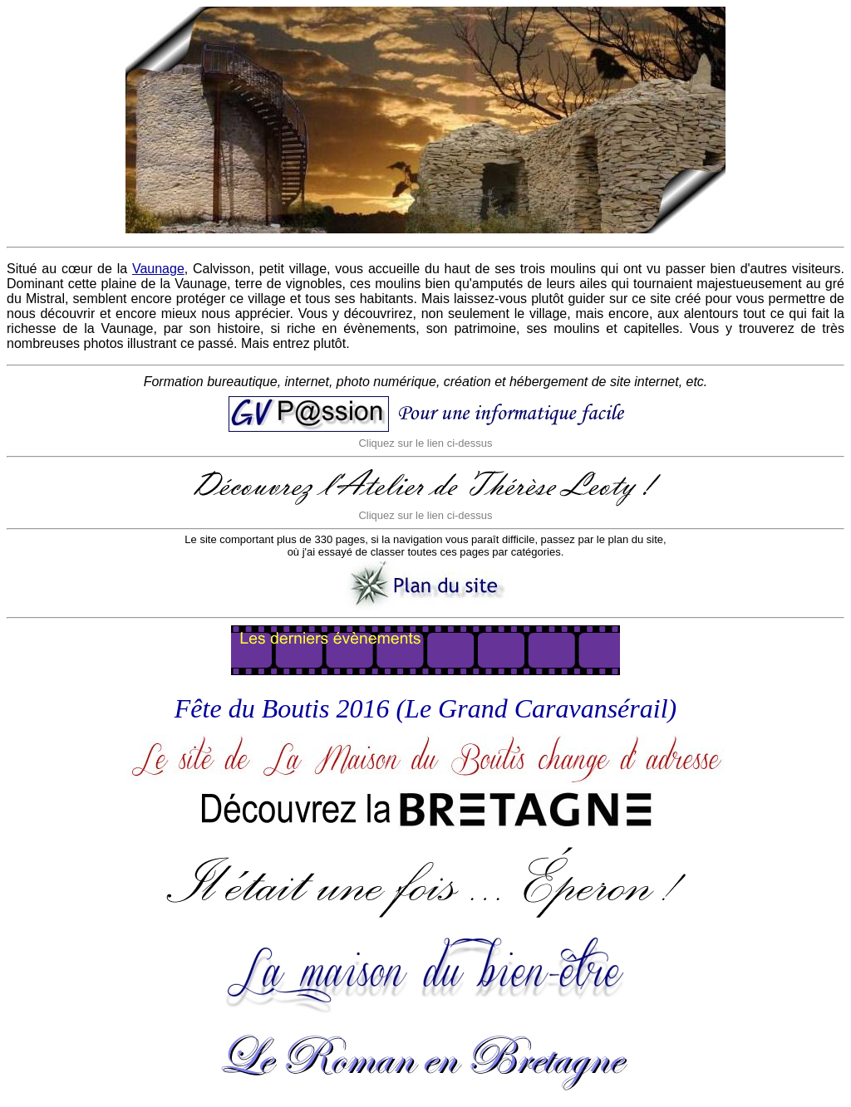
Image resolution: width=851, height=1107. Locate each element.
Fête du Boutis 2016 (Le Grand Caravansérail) (425, 708)
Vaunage (158, 269)
